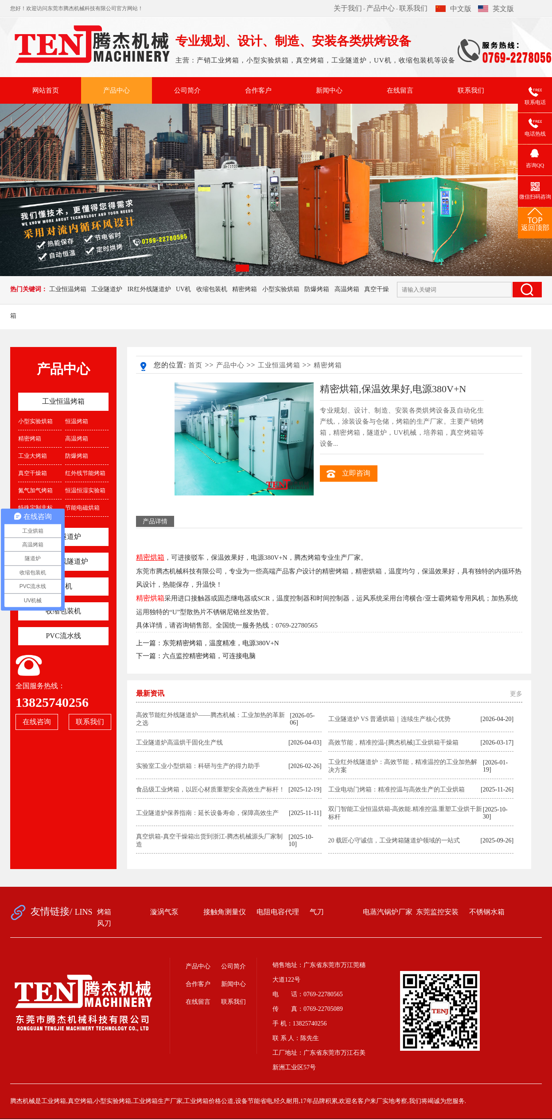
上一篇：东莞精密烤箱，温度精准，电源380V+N (207, 643)
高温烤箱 (346, 289)
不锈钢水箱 (487, 912)
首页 (195, 365)
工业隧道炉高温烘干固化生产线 (179, 742)
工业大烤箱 (32, 455)
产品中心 (380, 8)
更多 (516, 693)
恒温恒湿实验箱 (85, 490)
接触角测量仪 (224, 912)
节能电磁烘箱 (82, 507)
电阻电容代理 (278, 912)
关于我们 (348, 8)
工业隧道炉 (106, 289)
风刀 (104, 923)
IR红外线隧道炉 (149, 289)
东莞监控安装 (437, 912)
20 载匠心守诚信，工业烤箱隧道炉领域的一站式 (394, 840)
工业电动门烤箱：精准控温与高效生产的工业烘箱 (396, 789)
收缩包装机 (211, 289)
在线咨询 (37, 721)
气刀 (317, 912)
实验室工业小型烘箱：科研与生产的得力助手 (198, 766)
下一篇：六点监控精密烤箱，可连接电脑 (196, 655)
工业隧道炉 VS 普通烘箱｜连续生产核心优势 (389, 719)
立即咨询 (348, 473)
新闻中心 (329, 90)
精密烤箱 (244, 289)
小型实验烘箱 (280, 289)
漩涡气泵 (164, 912)
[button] (242, 268)
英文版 (496, 8)
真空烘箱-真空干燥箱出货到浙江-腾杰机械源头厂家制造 (209, 840)
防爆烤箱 (316, 289)
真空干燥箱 (32, 473)
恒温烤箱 (76, 421)
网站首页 (45, 90)
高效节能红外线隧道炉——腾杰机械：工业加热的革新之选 (210, 719)
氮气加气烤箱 (35, 490)
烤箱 (104, 912)
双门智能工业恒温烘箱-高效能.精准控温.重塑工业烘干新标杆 (405, 813)
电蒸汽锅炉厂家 (387, 912)
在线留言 (400, 90)
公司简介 (187, 90)
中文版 (453, 8)
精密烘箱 (150, 598)
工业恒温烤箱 (67, 289)
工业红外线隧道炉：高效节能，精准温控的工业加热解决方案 (402, 766)
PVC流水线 (63, 635)
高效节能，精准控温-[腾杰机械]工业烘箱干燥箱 (393, 742)
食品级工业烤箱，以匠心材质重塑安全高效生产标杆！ (210, 789)
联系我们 (413, 8)
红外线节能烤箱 (85, 473)
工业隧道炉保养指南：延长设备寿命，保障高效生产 (207, 813)
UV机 (183, 289)
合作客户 (258, 90)
